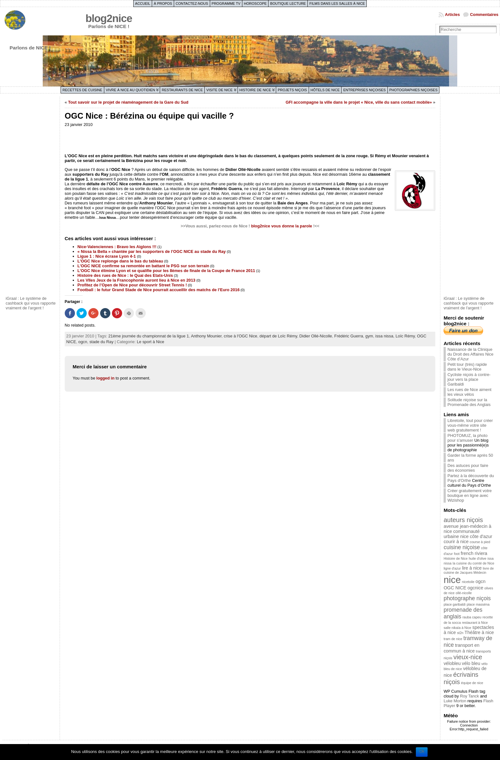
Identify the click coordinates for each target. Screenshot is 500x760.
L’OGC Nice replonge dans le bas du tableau (120, 261)
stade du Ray (101, 341)
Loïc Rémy (405, 336)
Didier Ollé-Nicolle (315, 336)
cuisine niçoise (462, 547)
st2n (460, 633)
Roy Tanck (469, 696)
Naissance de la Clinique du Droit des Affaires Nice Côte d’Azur (470, 354)
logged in (105, 378)
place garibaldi (455, 604)
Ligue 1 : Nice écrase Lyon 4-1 (107, 256)
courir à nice (456, 541)
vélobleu (452, 663)
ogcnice (475, 587)
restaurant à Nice (475, 622)
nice (452, 579)
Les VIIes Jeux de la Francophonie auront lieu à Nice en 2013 (136, 280)
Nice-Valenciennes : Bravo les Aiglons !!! (117, 246)
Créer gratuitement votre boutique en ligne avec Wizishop (469, 495)
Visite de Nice (219, 90)
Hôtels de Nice (325, 90)
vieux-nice (467, 656)
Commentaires (484, 14)
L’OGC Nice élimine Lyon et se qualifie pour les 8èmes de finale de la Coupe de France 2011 (166, 270)
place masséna (478, 604)
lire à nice (472, 568)
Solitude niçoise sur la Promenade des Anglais (468, 402)
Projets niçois (292, 90)
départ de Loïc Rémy (278, 336)
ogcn (82, 341)
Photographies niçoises (413, 90)
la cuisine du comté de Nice (473, 563)
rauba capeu (471, 617)
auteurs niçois (463, 519)
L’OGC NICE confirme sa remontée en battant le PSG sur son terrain (143, 265)
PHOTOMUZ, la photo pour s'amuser (467, 438)
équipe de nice (472, 683)
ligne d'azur (452, 568)
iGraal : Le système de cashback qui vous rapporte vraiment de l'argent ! (31, 303)
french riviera (474, 553)
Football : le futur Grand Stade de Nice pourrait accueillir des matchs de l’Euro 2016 (158, 289)
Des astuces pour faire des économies (467, 468)
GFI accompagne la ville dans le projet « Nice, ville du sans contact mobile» (359, 102)
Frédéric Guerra (348, 336)
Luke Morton (455, 700)
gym (369, 336)
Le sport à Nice (150, 341)
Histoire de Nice (255, 90)
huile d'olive (477, 558)
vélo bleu (471, 663)
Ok (421, 751)
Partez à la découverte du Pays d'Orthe (470, 478)
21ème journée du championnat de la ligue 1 (148, 336)
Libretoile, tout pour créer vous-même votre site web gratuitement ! (470, 425)
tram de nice (453, 639)
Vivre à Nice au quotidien (130, 90)
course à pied (480, 542)
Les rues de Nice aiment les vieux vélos (469, 392)
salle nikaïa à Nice (457, 628)
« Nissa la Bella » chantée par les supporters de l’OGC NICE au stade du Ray (151, 251)
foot (457, 554)
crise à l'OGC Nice (240, 336)
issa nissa (384, 336)
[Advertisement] (31, 195)
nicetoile (468, 582)
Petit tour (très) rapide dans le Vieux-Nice (467, 367)
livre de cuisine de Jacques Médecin (469, 570)
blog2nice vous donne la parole (281, 226)
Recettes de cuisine (82, 90)
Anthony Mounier (206, 336)
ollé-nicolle (464, 593)
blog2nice (108, 18)
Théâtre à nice (479, 632)
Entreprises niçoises (364, 90)
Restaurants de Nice (182, 90)
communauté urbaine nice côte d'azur (468, 534)
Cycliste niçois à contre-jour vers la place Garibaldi (468, 379)
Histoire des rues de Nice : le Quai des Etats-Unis (125, 275)
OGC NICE (455, 587)
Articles (452, 14)
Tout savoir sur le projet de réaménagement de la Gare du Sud (128, 102)
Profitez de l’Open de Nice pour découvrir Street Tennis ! (132, 285)
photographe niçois (467, 598)
